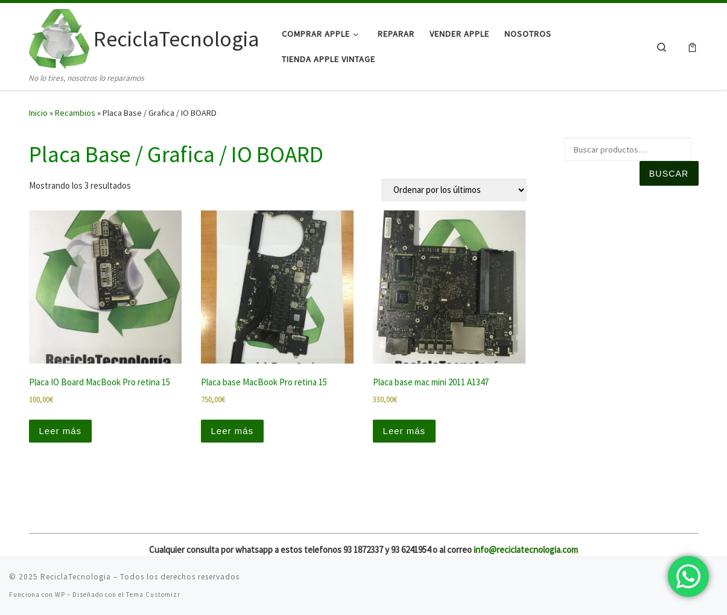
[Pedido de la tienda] (454, 189)
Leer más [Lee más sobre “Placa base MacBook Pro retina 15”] (232, 431)
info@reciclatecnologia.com (526, 549)
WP (60, 594)
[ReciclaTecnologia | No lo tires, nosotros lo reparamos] (59, 37)
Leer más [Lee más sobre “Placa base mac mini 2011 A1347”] (404, 431)
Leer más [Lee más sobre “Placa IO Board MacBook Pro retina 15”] (60, 431)
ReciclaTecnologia (75, 577)
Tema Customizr (153, 594)
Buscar (668, 173)
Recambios (75, 112)
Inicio (38, 112)
